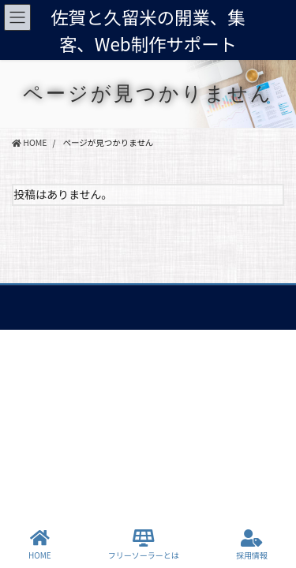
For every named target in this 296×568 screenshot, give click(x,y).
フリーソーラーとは (143, 544)
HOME (39, 544)
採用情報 (252, 544)
